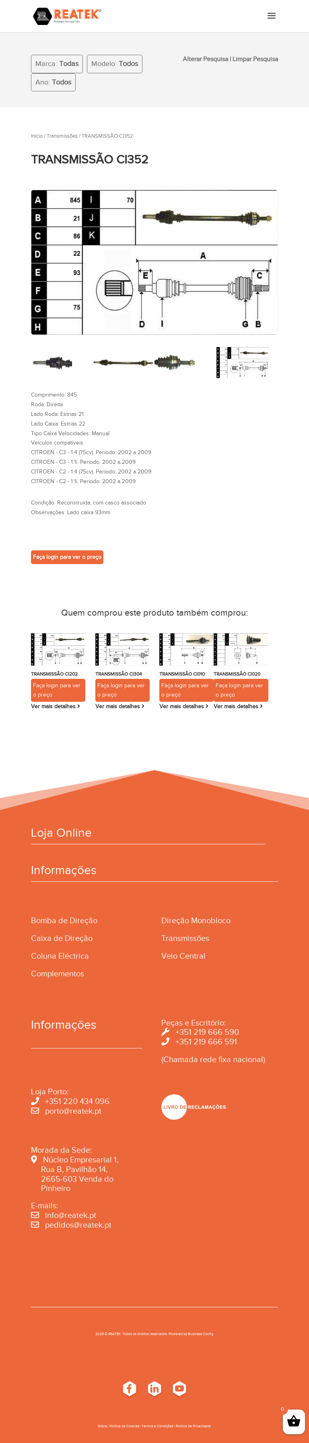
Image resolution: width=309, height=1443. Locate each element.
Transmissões (62, 136)
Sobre (102, 1426)
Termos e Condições (157, 1426)
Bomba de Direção (64, 920)
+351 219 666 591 (206, 1041)
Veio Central (183, 955)
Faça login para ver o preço (67, 557)
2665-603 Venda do (77, 1178)
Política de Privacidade (193, 1426)
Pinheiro (55, 1188)
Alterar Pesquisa (205, 59)
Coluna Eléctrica (60, 955)
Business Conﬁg (200, 1334)
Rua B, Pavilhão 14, (69, 1169)
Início (37, 136)
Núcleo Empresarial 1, (81, 1159)
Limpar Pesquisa (255, 59)
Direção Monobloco (196, 920)
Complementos (57, 973)
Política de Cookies (124, 1426)
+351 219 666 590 (207, 1031)
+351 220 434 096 (77, 1101)
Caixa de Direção (62, 938)
